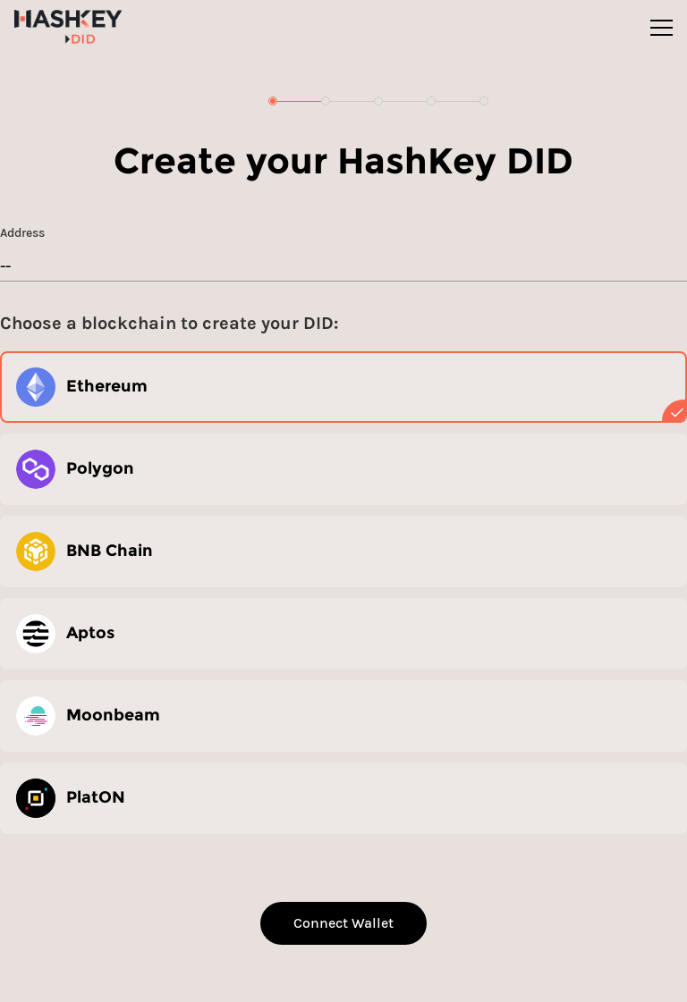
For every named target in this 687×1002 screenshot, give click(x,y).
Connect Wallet (343, 922)
